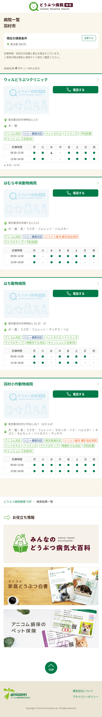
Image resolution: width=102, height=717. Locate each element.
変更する (88, 38)
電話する (76, 89)
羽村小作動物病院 (18, 384)
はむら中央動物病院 (20, 183)
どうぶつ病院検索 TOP (18, 502)
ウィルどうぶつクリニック (26, 79)
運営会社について (83, 691)
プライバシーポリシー (85, 696)
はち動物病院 (15, 283)
